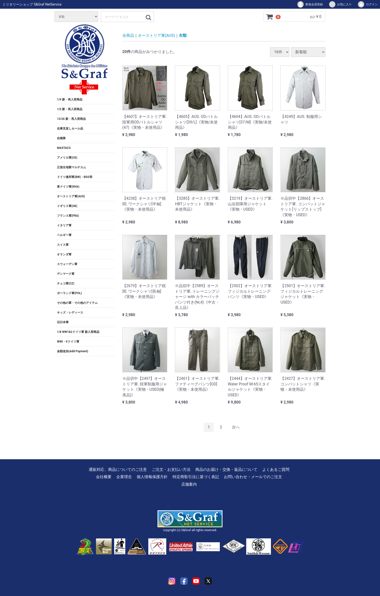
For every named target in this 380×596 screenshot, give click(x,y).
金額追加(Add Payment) (72, 351)
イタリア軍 (64, 225)
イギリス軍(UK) (67, 206)
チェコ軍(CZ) (65, 283)
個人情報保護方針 (152, 476)
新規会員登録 (310, 4)
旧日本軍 (63, 322)
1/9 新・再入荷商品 (69, 99)
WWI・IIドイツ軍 (68, 341)
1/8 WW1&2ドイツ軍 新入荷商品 (78, 332)
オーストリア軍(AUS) (71, 196)
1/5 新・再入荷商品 (69, 109)
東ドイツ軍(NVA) (68, 186)
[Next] (236, 427)
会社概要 (103, 476)
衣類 (183, 35)
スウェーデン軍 (67, 264)
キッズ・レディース (70, 312)
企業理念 (124, 476)
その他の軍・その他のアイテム (77, 303)
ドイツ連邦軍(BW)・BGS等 (74, 177)
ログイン (367, 4)
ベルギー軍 (64, 235)
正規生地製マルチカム (71, 167)
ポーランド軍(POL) (69, 293)
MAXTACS (64, 148)
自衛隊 (61, 138)
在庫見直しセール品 (70, 128)
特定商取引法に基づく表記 (196, 476)
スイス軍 (63, 244)
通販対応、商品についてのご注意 (118, 469)
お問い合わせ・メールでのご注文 (253, 476)
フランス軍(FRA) (68, 215)
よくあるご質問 (275, 469)
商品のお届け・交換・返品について (226, 469)
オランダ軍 (64, 254)
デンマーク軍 (65, 273)
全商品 (128, 35)
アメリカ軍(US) (67, 157)
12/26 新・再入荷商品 (71, 119)
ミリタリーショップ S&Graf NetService (32, 4)
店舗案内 (189, 484)
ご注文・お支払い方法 (171, 469)
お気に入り (340, 4)
